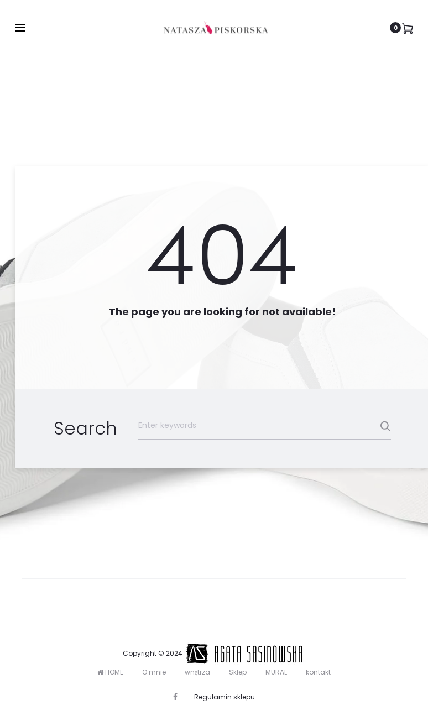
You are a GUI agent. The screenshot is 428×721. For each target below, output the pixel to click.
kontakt (318, 672)
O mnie (154, 672)
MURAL (276, 672)
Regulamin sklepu (224, 697)
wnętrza (197, 672)
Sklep (238, 672)
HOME (110, 672)
